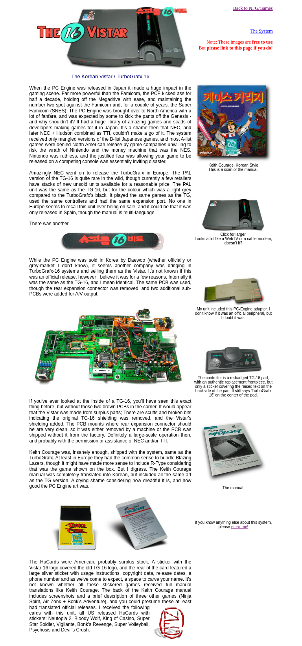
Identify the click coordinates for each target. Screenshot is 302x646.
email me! (239, 527)
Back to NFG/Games (253, 8)
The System (261, 31)
